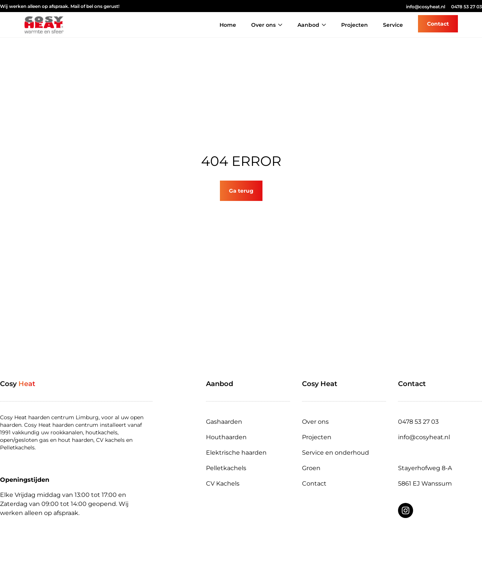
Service (393, 24)
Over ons (266, 24)
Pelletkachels (226, 468)
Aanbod (311, 24)
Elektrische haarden (236, 452)
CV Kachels (222, 483)
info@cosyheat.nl (425, 6)
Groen (311, 468)
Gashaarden (224, 421)
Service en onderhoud (335, 452)
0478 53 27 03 (466, 6)
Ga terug (241, 190)
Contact (314, 483)
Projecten (354, 24)
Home (228, 24)
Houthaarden (226, 437)
